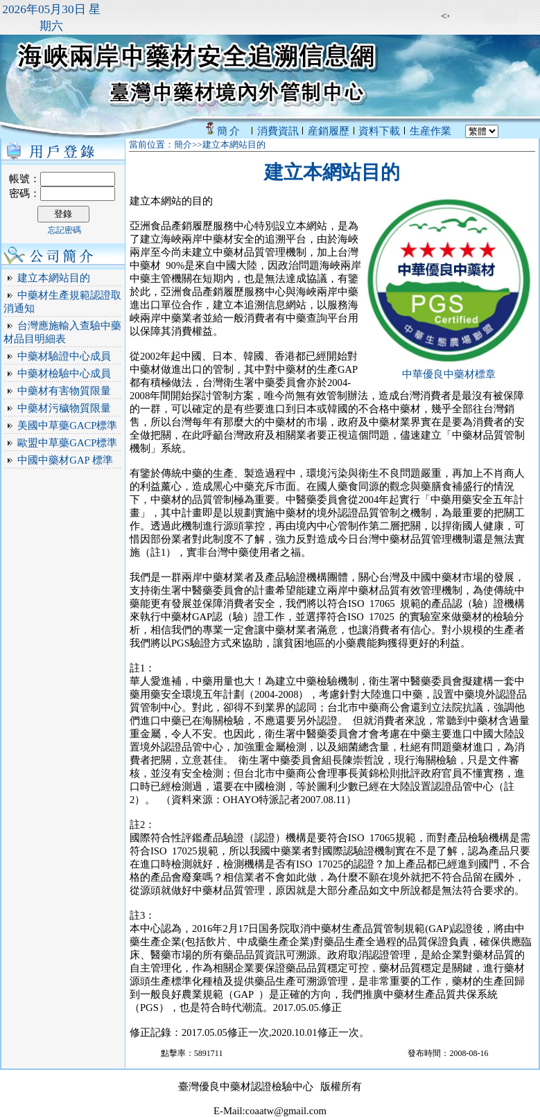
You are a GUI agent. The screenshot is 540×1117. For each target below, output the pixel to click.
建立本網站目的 (53, 277)
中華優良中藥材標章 (449, 374)
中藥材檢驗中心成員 (64, 373)
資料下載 (379, 131)
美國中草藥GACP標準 (67, 425)
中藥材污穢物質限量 (64, 408)
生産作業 (430, 131)
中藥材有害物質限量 (64, 390)
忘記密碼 (64, 230)
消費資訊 (278, 131)
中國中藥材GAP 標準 (64, 460)
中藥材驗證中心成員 (64, 356)
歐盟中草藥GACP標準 (67, 442)
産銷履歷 (328, 131)
